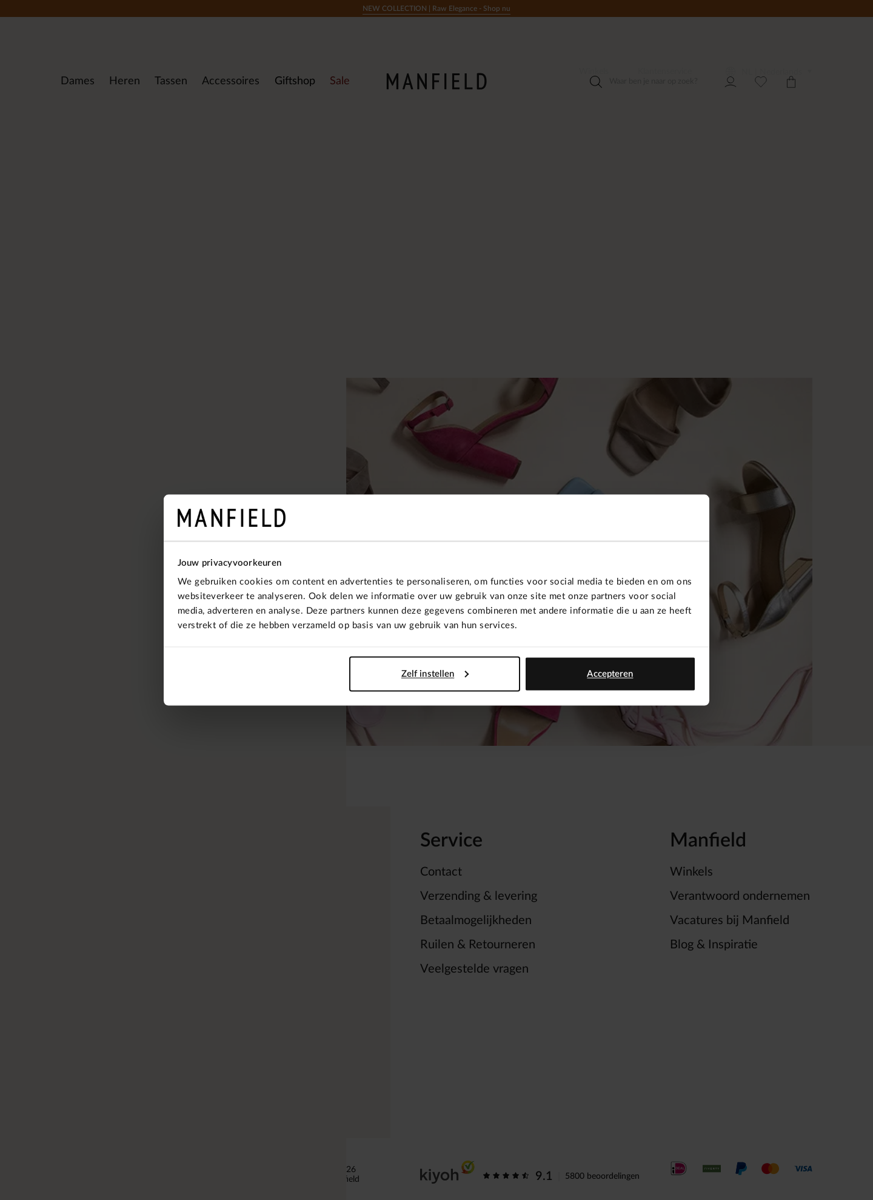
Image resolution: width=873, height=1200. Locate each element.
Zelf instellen (435, 673)
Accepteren (610, 673)
